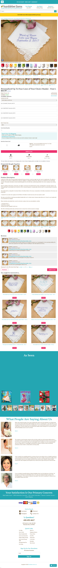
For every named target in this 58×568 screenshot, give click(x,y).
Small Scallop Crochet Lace (5, 73)
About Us (31, 530)
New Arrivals (32, 543)
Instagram (23, 513)
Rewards (53, 565)
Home (2, 18)
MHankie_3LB (28, 18)
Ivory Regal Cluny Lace (53, 82)
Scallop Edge (53, 72)
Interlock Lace (45, 72)
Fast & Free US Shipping (9, 133)
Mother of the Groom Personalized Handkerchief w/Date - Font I (43, 319)
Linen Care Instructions (23, 535)
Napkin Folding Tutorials (23, 537)
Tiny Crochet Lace (13, 72)
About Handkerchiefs (23, 533)
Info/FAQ (31, 535)
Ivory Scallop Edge (13, 81)
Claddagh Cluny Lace (37, 81)
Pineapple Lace (37, 72)
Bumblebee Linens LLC (32, 564)
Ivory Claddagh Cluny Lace (45, 82)
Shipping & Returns (33, 532)
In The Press (32, 539)
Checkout (34, 2)
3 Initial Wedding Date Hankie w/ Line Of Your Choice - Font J (43, 294)
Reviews (4, 269)
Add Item (5, 174)
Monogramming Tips (23, 542)
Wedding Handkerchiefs (8, 18)
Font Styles (21, 544)
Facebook (23, 511)
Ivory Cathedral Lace (5, 81)
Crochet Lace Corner (21, 72)
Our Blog (20, 530)
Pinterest (34, 511)
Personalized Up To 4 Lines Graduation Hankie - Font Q (43, 344)
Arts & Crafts (21, 532)
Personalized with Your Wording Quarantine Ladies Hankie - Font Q (14, 319)
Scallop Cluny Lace (29, 72)
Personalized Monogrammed (19, 18)
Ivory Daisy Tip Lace (21, 81)
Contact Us (35, 513)
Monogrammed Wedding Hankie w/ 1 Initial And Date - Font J (14, 344)
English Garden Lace (29, 81)
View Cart (28, 2)
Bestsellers (32, 541)
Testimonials (32, 537)
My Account (20, 2)
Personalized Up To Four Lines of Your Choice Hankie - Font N (14, 294)
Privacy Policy (32, 533)
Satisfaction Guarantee (8, 136)
